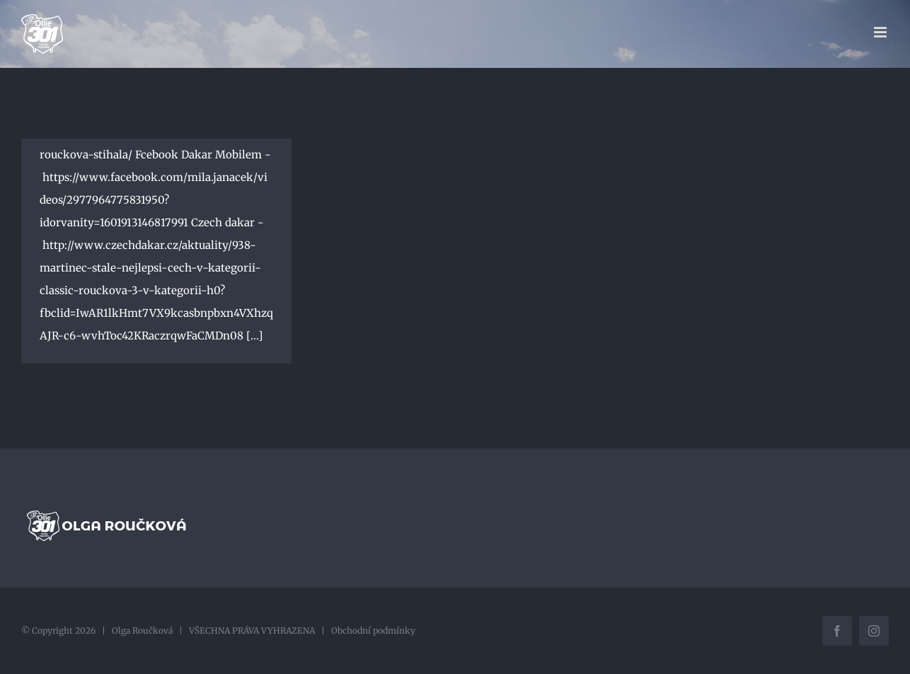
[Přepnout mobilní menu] (881, 32)
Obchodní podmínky (373, 630)
